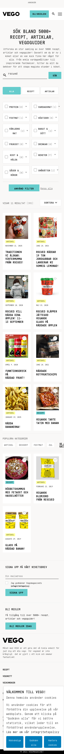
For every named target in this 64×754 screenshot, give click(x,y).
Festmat (38, 444)
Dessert (23, 444)
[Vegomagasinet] (11, 14)
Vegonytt (7, 675)
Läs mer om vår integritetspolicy (32, 731)
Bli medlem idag (21, 625)
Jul (51, 444)
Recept (6, 669)
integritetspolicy (20, 585)
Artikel (8, 444)
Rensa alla (46, 188)
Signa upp (16, 592)
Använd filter (24, 188)
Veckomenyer (9, 682)
